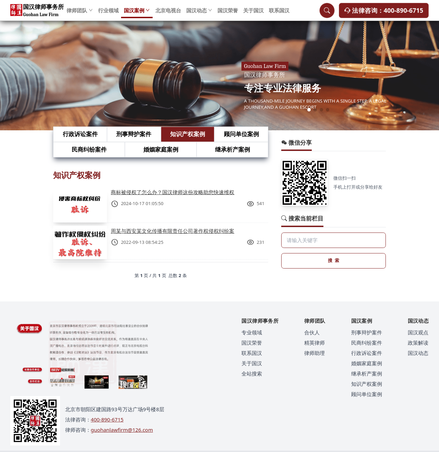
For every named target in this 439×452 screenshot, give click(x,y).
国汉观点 (418, 332)
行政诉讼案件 (80, 134)
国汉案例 (137, 13)
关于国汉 (253, 13)
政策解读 (418, 342)
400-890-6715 (107, 419)
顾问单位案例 (241, 134)
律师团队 (80, 13)
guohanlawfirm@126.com (122, 429)
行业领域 (108, 13)
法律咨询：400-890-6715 (384, 13)
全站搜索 (251, 373)
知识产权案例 (187, 134)
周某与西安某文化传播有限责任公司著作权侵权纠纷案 (172, 230)
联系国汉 (279, 13)
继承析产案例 (232, 149)
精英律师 (314, 342)
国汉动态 (199, 13)
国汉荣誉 (227, 13)
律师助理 (314, 352)
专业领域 (251, 332)
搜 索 (333, 260)
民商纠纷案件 (89, 149)
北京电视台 (168, 13)
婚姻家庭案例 (160, 149)
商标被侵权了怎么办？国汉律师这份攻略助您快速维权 (172, 192)
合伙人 (312, 332)
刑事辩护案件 (133, 134)
